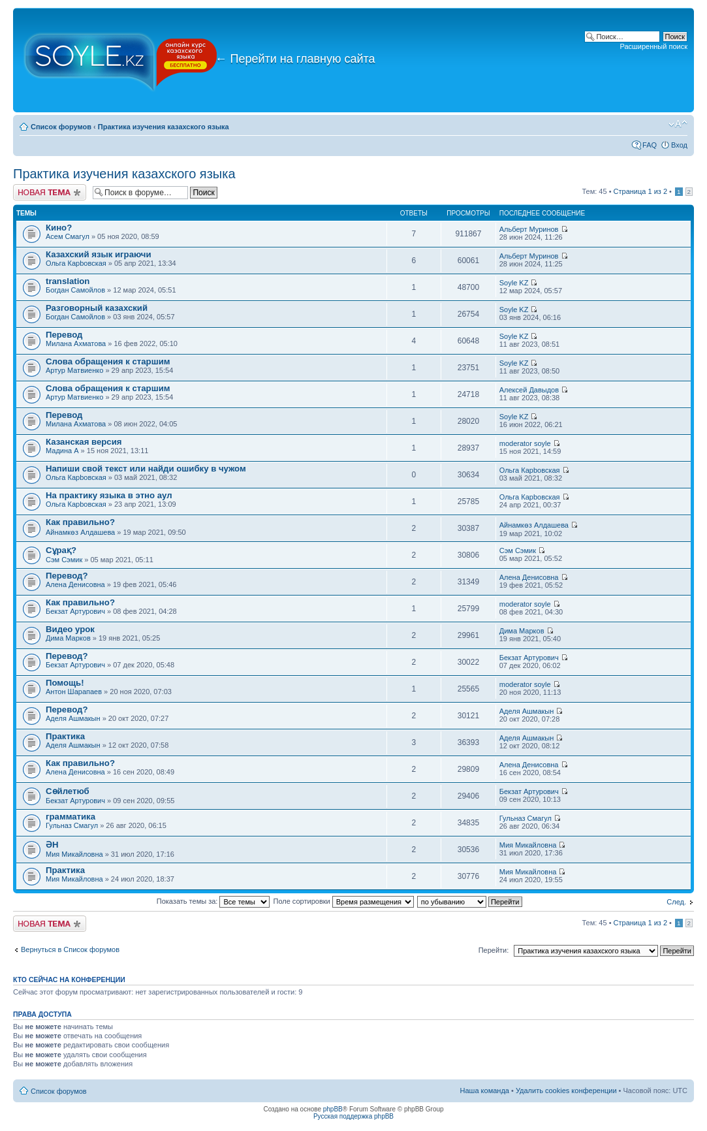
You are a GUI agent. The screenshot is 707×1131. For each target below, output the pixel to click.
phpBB (333, 1109)
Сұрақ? (61, 550)
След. (676, 902)
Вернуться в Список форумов (70, 949)
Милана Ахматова (76, 343)
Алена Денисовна (75, 584)
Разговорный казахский (97, 308)
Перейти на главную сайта (295, 58)
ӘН (52, 845)
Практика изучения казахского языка (163, 127)
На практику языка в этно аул (109, 495)
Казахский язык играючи (98, 254)
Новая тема (49, 192)
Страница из (640, 191)
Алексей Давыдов (529, 390)
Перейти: (494, 950)
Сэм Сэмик (64, 560)
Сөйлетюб (67, 791)
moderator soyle (525, 443)
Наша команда (484, 1090)
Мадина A (62, 450)
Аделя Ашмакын (73, 718)
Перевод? (66, 576)
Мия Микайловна (74, 854)
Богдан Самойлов (75, 290)
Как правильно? (80, 522)
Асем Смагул (67, 236)
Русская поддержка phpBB (353, 1116)
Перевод (64, 335)
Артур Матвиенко (74, 370)
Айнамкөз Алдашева (80, 532)
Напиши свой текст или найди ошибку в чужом (146, 468)
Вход (679, 145)
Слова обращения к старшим (108, 361)
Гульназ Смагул (72, 825)
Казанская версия (83, 442)
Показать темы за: (213, 901)
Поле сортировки (344, 901)
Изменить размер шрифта (677, 124)
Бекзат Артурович (75, 611)
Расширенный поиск (653, 46)
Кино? (59, 227)
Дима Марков (68, 638)
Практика (65, 736)
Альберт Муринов (529, 229)
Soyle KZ (514, 283)
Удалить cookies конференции (566, 1090)
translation (67, 281)
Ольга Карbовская (76, 263)
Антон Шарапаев (74, 691)
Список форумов (61, 127)
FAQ (649, 145)
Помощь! (65, 683)
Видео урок (70, 629)
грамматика (70, 816)
